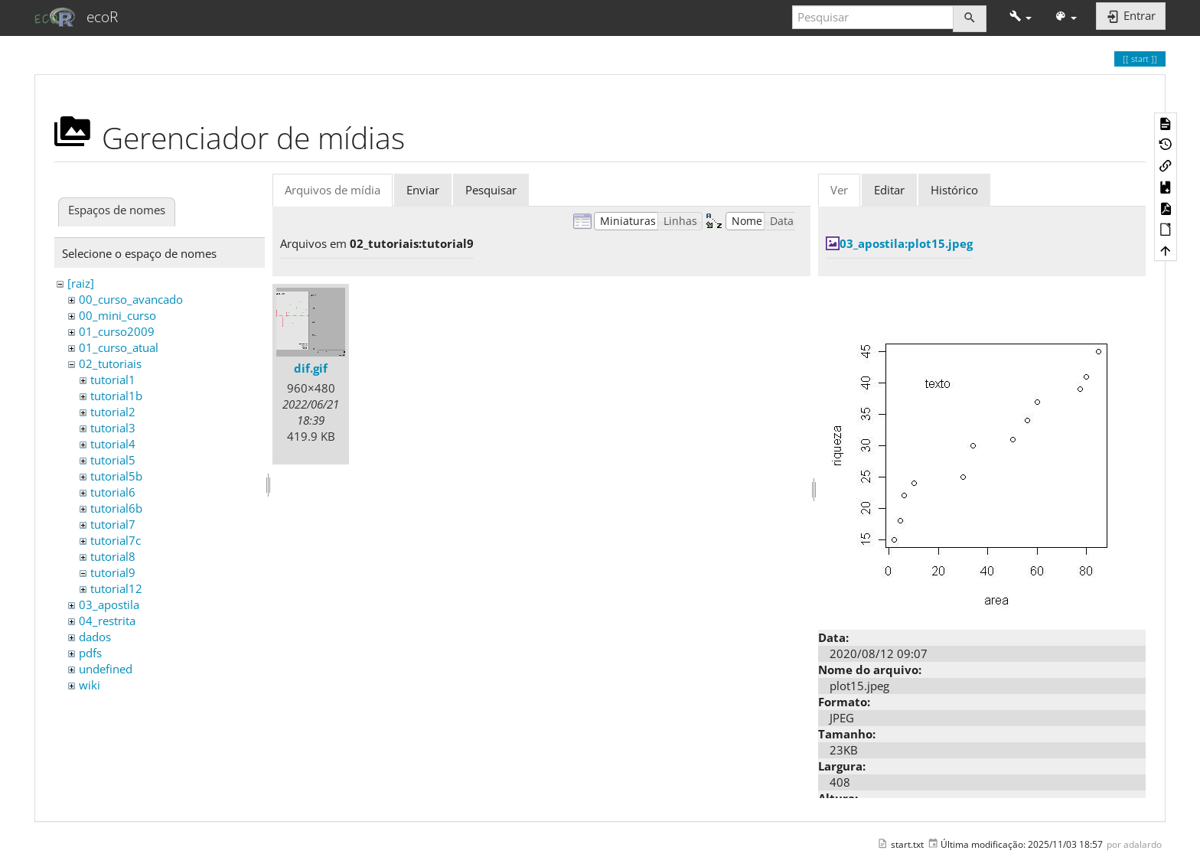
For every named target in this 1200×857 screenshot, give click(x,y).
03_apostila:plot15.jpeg (906, 243)
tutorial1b (116, 395)
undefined (105, 668)
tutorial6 (112, 492)
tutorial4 (112, 443)
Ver (839, 189)
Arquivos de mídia (332, 189)
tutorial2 (112, 411)
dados (95, 636)
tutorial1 (112, 379)
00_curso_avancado (131, 299)
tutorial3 (112, 427)
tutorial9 (112, 572)
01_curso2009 (117, 331)
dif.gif (311, 368)
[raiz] (80, 283)
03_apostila (109, 604)
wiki (89, 684)
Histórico (954, 189)
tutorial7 (112, 524)
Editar (889, 189)
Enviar (422, 189)
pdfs (90, 652)
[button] (1020, 17)
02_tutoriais (110, 363)
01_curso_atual (118, 347)
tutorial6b (116, 508)
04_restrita (107, 620)
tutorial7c (115, 540)
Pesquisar (491, 189)
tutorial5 (112, 460)
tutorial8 (112, 556)
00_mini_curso (117, 315)
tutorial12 (116, 588)
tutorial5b (116, 476)
